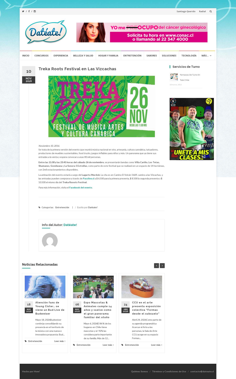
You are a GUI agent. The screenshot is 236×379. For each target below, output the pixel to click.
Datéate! (93, 207)
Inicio (25, 55)
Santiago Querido (186, 11)
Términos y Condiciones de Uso (169, 371)
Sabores (152, 55)
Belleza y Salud (83, 55)
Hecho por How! (31, 371)
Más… (205, 55)
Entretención (132, 55)
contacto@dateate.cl (202, 371)
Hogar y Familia (108, 55)
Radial (202, 11)
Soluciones (169, 55)
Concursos (41, 55)
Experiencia (61, 55)
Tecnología (189, 55)
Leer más (59, 341)
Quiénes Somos (139, 371)
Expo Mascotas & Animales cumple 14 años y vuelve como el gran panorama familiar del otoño (98, 310)
